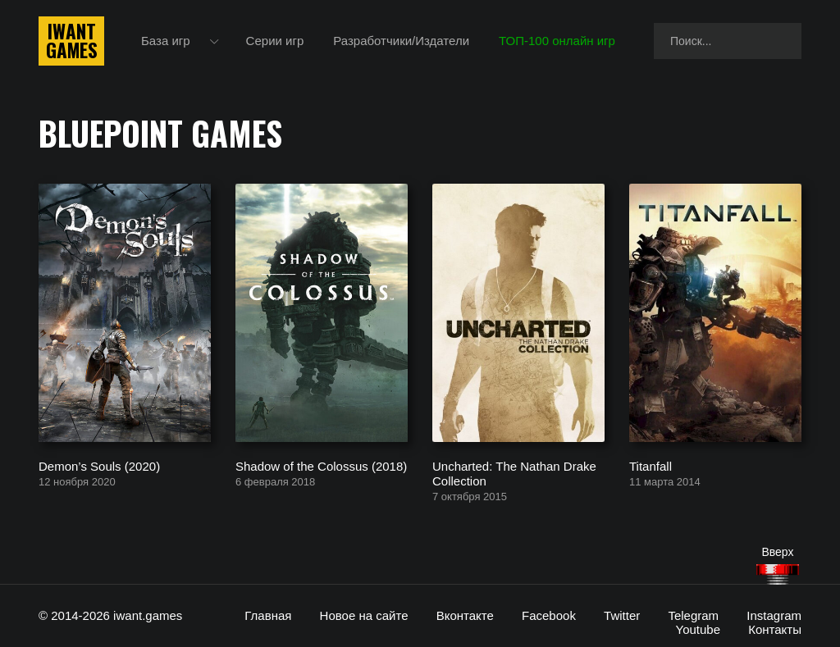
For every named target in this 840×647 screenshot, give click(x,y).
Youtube (698, 629)
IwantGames (71, 41)
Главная (267, 615)
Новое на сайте (364, 615)
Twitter (622, 615)
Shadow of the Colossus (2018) (321, 465)
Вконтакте (465, 615)
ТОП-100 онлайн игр (557, 41)
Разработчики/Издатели (401, 41)
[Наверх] (777, 574)
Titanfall (650, 465)
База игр (165, 41)
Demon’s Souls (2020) (99, 465)
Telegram (693, 615)
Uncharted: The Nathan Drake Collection (514, 472)
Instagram (773, 615)
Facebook (549, 615)
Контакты (774, 629)
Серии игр (275, 41)
